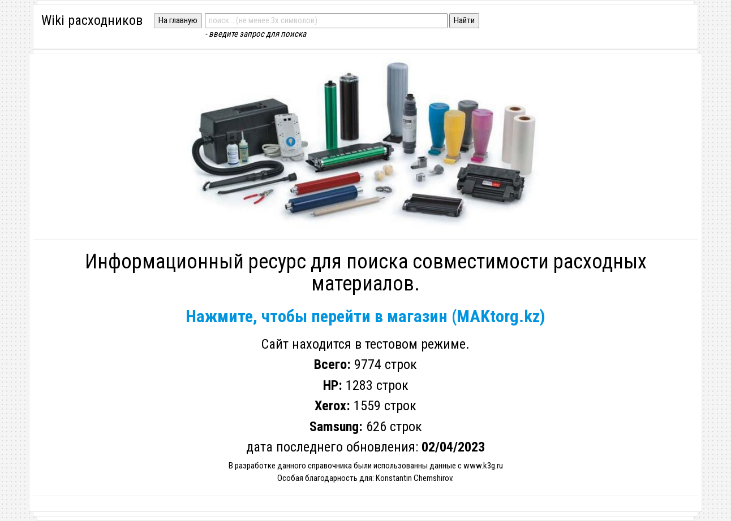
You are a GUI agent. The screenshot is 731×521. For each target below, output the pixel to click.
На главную (177, 20)
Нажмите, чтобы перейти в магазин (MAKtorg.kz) (365, 316)
